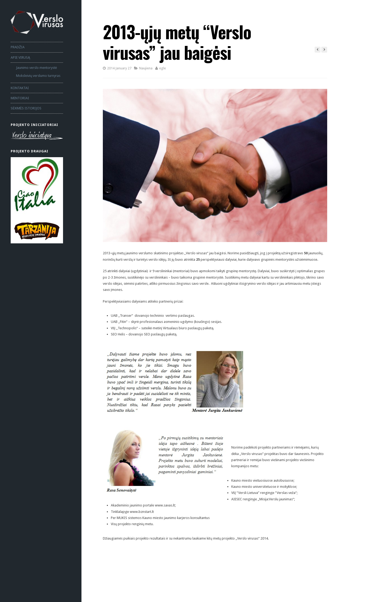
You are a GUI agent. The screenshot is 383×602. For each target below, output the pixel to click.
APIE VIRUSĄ (20, 58)
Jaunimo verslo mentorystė (36, 68)
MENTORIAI (20, 98)
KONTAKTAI (20, 88)
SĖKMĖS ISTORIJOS (26, 108)
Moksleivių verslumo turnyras (38, 76)
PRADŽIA (18, 47)
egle (162, 68)
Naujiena (146, 68)
